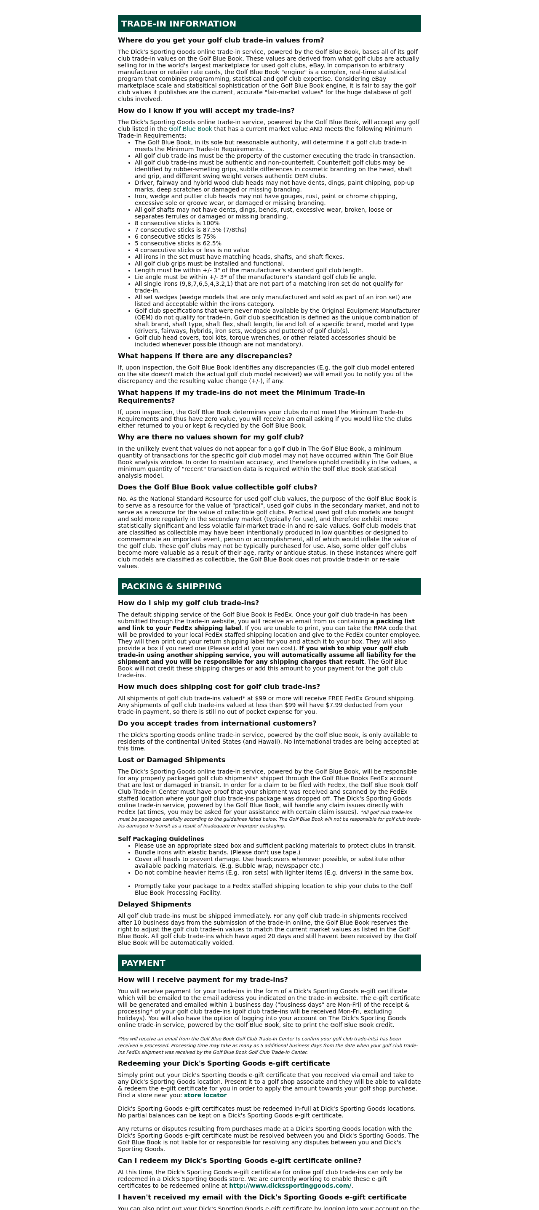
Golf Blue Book (190, 128)
